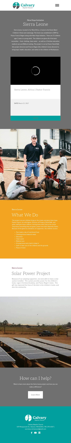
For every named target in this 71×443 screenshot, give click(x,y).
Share (35, 118)
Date (16, 103)
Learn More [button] (35, 395)
